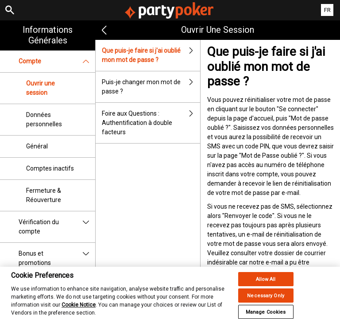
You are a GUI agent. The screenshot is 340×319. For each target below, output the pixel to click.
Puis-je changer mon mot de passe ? (151, 86)
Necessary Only (265, 300)
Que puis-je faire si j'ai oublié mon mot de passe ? (151, 55)
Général (37, 146)
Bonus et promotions (57, 258)
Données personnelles (44, 119)
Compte (57, 61)
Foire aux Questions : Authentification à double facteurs (151, 123)
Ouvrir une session (40, 88)
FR (327, 10)
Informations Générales (48, 35)
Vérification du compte (57, 226)
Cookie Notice (79, 309)
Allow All (266, 284)
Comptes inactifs (50, 168)
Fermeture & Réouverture (43, 195)
